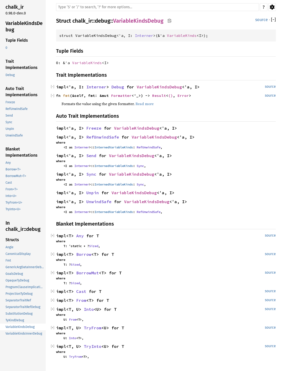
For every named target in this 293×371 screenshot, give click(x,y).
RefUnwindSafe (102, 137)
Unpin (92, 192)
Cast (81, 291)
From (81, 300)
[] (273, 19)
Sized (93, 246)
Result (159, 95)
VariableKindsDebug (138, 21)
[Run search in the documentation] (157, 7)
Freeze (93, 128)
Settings (272, 7)
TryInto (92, 346)
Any (80, 235)
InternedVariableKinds (114, 147)
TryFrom (92, 327)
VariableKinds (182, 35)
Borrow (83, 254)
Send (91, 155)
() (170, 95)
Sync (140, 166)
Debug (117, 87)
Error (183, 95)
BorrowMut (87, 273)
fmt (66, 95)
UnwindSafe (98, 201)
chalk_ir (82, 21)
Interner (144, 35)
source (261, 19)
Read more (145, 103)
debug (102, 21)
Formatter (121, 95)
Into (89, 309)
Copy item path (169, 21)
